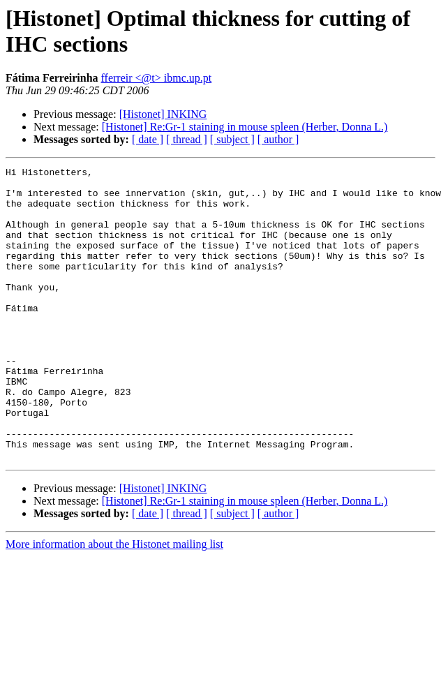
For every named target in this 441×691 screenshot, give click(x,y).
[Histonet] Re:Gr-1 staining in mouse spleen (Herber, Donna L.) (245, 127)
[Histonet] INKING (163, 114)
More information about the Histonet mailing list (114, 603)
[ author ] (278, 139)
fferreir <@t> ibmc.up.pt (156, 78)
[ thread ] (186, 139)
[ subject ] (232, 139)
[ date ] (147, 139)
